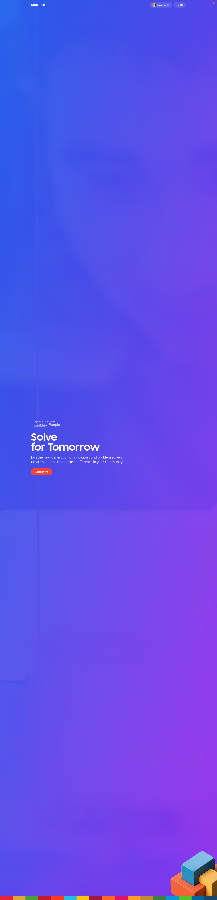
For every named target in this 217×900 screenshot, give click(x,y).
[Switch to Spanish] (179, 5)
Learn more (41, 471)
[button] (6, 898)
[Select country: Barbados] (160, 5)
